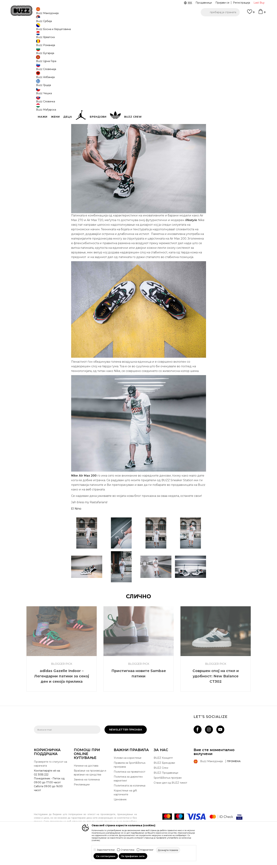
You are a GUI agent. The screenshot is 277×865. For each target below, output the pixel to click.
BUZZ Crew (161, 794)
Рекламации (82, 810)
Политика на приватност (129, 798)
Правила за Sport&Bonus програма (129, 791)
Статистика (127, 849)
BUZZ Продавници (166, 799)
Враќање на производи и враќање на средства (90, 798)
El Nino (76, 535)
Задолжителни (106, 849)
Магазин (61, 28)
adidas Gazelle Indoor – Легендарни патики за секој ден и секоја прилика (61, 702)
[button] (220, 12)
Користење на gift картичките (125, 818)
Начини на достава (86, 792)
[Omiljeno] (250, 13)
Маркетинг (146, 849)
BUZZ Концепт (163, 784)
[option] (138, 22)
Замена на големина (87, 805)
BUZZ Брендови (164, 789)
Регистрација (241, 2)
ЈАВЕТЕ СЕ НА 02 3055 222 (94, 23)
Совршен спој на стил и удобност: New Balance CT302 (216, 702)
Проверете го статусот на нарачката (50, 790)
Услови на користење (127, 784)
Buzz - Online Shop (44, 28)
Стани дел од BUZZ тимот (170, 809)
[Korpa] (261, 13)
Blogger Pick (75, 28)
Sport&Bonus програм (168, 804)
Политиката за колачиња (129, 811)
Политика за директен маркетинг (128, 804)
